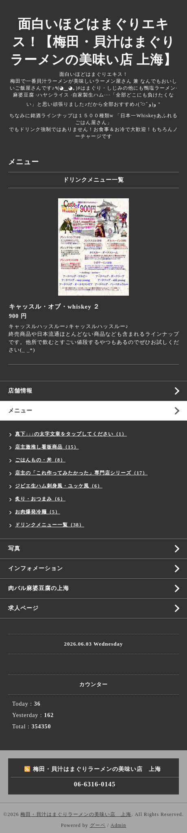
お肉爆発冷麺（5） (37, 512)
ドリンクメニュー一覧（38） (49, 525)
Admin (118, 825)
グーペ (98, 825)
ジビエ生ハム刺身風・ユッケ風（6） (58, 486)
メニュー (20, 411)
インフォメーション (35, 568)
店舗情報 (20, 391)
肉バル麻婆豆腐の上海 (38, 588)
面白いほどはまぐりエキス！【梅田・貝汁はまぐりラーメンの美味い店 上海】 (93, 42)
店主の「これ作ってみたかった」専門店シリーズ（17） (81, 473)
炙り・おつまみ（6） (40, 499)
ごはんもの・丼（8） (40, 460)
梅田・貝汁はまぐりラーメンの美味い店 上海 (75, 814)
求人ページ (23, 608)
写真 (14, 548)
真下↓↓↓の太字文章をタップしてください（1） (71, 434)
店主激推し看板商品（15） (47, 447)
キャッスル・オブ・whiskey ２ (54, 306)
